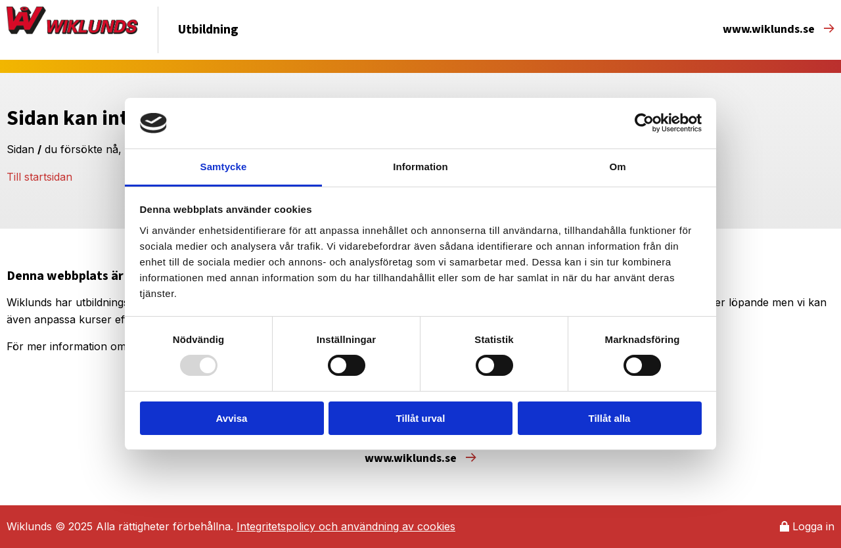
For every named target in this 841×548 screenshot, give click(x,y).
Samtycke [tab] (223, 166)
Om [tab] (617, 166)
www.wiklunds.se (778, 29)
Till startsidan (39, 176)
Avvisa (232, 418)
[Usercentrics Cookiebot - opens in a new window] (644, 123)
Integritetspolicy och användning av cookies (346, 526)
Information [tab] (420, 166)
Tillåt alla (610, 418)
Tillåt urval (420, 418)
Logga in (807, 526)
